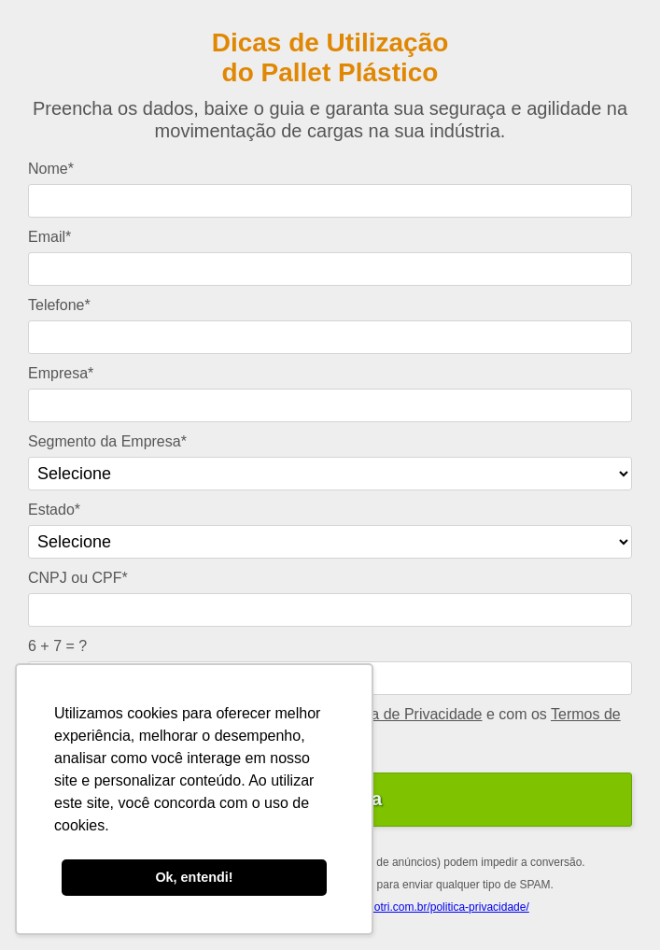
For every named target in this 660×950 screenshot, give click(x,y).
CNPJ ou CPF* (78, 578)
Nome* (51, 169)
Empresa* (60, 373)
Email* (49, 237)
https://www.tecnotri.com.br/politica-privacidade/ (410, 907)
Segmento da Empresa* (107, 441)
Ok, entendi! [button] (193, 877)
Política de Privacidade (406, 714)
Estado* (54, 510)
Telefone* (59, 305)
